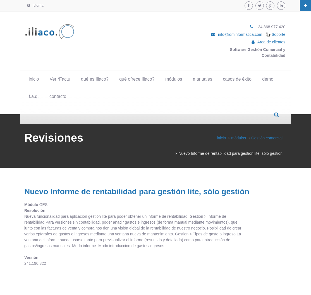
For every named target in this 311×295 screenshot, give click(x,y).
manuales (202, 79)
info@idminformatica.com (240, 34)
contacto (57, 96)
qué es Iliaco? (95, 79)
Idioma (35, 5)
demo (267, 79)
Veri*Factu (60, 79)
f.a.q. (34, 96)
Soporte (275, 34)
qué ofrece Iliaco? (136, 79)
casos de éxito (237, 79)
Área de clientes (271, 42)
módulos (173, 79)
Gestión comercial (267, 138)
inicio (34, 79)
